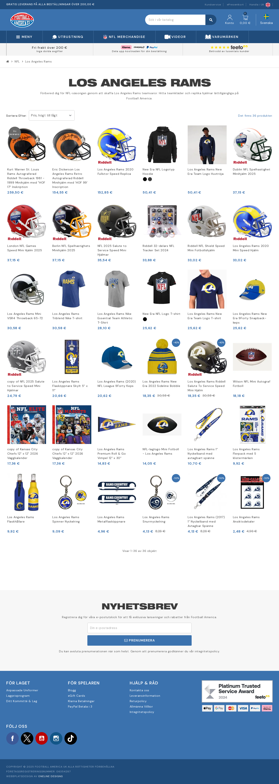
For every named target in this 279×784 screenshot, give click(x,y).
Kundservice (213, 4)
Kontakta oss (139, 690)
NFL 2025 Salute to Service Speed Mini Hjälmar (112, 250)
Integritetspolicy (142, 712)
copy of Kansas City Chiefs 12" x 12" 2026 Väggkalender (22, 453)
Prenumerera (139, 640)
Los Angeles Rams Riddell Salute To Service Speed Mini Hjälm (207, 386)
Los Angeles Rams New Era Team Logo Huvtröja (206, 172)
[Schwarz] (145, 179)
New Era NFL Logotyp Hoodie (159, 172)
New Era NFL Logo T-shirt (162, 314)
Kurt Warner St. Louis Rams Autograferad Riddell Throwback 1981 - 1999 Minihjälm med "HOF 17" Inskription (26, 178)
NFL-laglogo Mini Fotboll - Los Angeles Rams (161, 451)
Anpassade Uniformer (22, 690)
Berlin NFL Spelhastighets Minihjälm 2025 (71, 248)
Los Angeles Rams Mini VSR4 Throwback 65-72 (25, 316)
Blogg (72, 690)
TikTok (71, 738)
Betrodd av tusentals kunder (229, 51)
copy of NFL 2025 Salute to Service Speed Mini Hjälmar (26, 386)
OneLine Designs (50, 776)
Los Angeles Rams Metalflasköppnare (112, 519)
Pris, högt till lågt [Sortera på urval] (44, 115)
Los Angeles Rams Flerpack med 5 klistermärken (246, 453)
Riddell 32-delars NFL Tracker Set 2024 (159, 248)
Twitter (27, 738)
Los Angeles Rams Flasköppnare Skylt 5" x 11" (70, 386)
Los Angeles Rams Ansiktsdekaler (246, 519)
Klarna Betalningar (81, 701)
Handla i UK (259, 4)
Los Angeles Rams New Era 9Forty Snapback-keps (250, 318)
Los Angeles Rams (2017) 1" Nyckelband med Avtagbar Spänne (206, 521)
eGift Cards (76, 696)
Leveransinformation (145, 696)
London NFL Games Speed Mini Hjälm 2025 (24, 248)
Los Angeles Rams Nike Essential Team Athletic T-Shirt (115, 318)
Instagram (56, 738)
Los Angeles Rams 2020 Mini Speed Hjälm (251, 248)
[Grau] (150, 179)
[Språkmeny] (266, 20)
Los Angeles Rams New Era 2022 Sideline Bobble (161, 384)
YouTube (41, 738)
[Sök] (180, 20)
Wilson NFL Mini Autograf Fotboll (251, 384)
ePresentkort (235, 4)
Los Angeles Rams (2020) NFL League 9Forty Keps (117, 384)
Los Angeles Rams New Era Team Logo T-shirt (205, 316)
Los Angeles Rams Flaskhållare (20, 519)
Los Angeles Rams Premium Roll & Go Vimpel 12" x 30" (112, 453)
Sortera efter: (16, 116)
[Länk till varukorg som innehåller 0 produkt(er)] (245, 19)
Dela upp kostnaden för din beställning (139, 51)
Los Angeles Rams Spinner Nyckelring (66, 519)
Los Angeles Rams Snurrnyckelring (156, 519)
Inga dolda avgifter (49, 51)
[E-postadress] (139, 628)
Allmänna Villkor (141, 706)
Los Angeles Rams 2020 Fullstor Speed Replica (116, 172)
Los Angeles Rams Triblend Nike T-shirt (67, 316)
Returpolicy (138, 701)
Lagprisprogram (18, 696)
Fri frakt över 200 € (49, 47)
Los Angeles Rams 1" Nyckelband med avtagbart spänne (203, 453)
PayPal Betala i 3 (80, 706)
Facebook (12, 738)
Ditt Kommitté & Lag (21, 701)
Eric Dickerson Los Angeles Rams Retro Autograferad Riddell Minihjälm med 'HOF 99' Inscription (70, 178)
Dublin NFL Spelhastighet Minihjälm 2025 (251, 172)
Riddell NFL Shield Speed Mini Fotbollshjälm (206, 248)
